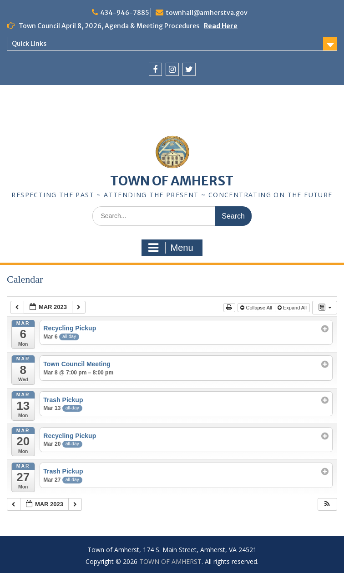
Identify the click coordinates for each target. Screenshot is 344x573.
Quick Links (29, 44)
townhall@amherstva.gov (207, 13)
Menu (170, 248)
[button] (327, 504)
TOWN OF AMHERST (171, 181)
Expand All (293, 307)
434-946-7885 (124, 13)
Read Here (221, 26)
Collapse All (256, 307)
